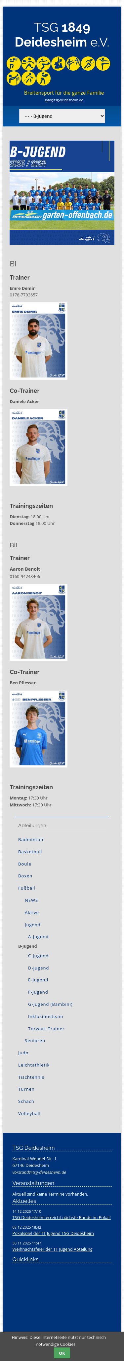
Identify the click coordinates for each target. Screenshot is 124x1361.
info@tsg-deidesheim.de (64, 100)
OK (62, 1353)
